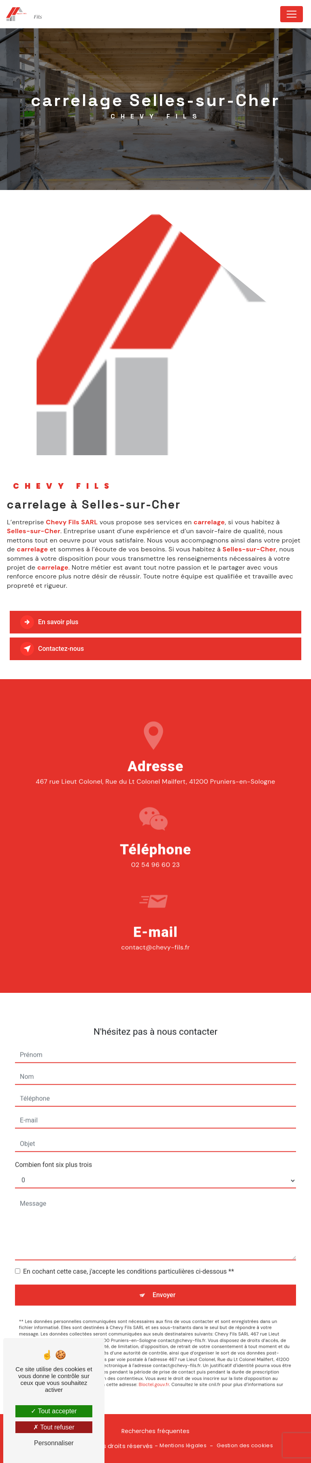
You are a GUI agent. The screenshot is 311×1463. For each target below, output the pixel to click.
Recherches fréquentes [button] (155, 1431)
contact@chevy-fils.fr (155, 934)
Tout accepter (54, 1411)
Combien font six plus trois (53, 1151)
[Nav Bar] (291, 14)
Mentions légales (183, 1445)
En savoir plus (49, 622)
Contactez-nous (52, 649)
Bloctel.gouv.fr (154, 1371)
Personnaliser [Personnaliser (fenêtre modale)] (54, 1443)
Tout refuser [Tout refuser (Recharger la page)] (54, 1427)
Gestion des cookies (245, 1445)
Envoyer (164, 1281)
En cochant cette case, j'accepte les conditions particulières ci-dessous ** (128, 1258)
